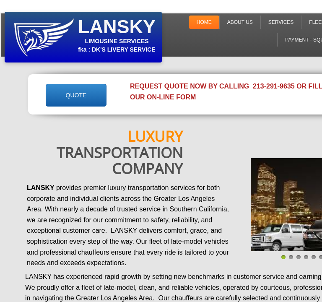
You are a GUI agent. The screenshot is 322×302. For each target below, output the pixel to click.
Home (204, 22)
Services (280, 22)
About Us (240, 22)
